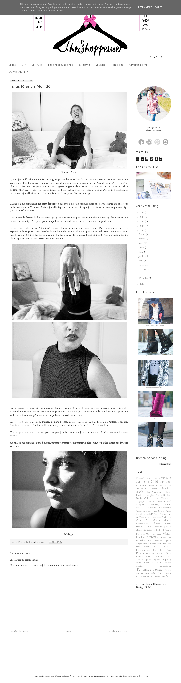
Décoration (144, 517)
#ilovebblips (140, 478)
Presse (169, 550)
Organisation (141, 543)
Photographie (143, 550)
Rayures (152, 553)
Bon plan (149, 495)
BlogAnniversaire (154, 492)
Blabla (31, 542)
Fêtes (148, 520)
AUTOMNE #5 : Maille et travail (154, 325)
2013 (142, 217)
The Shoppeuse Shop (60, 65)
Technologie (164, 565)
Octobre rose (158, 540)
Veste (138, 577)
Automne (141, 488)
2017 (142, 283)
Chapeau (140, 504)
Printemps (39, 542)
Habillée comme (143, 523)
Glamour (157, 520)
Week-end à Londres (150, 576)
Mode (167, 533)
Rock (168, 553)
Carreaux (150, 501)
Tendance (143, 569)
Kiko (145, 530)
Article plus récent (20, 631)
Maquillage (150, 534)
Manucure (140, 534)
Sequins (156, 559)
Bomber (139, 495)
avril (141, 243)
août (141, 260)
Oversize (152, 543)
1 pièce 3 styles (153, 478)
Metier (159, 534)
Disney (156, 514)
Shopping (166, 559)
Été (167, 576)
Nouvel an (141, 540)
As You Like (165, 485)
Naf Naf (149, 537)
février (142, 234)
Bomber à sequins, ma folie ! (154, 387)
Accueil (68, 631)
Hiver (139, 526)
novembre (144, 273)
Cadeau (147, 498)
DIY (24, 65)
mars (141, 238)
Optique (168, 540)
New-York (167, 537)
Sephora (147, 559)
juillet (142, 256)
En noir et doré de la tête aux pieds (154, 449)
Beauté (155, 488)
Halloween (156, 523)
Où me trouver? (18, 72)
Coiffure (37, 65)
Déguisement (156, 517)
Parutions (117, 65)
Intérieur (158, 527)
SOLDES (160, 556)
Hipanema (166, 523)
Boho (168, 492)
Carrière (159, 501)
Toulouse (145, 573)
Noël (149, 540)
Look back (160, 530)
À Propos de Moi (138, 65)
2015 (142, 226)
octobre (143, 269)
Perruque (167, 547)
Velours (167, 573)
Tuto (160, 573)
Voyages (101, 65)
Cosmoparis (141, 511)
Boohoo (167, 495)
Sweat (158, 562)
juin (141, 251)
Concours (166, 507)
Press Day (158, 550)
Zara (162, 576)
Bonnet (159, 495)
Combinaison (154, 507)
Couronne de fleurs (156, 511)
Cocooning (154, 504)
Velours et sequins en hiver (154, 418)
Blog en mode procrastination (154, 356)
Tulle (153, 573)
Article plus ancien (117, 631)
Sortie (138, 562)
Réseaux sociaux (144, 556)
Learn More (145, 7)
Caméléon (156, 498)
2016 (18, 542)
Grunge (167, 520)
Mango (168, 530)
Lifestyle (84, 65)
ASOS (168, 482)
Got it (158, 7)
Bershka (24, 542)
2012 (142, 212)
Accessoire (141, 485)
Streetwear (148, 562)
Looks (12, 65)
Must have (140, 537)
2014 (142, 221)
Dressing (163, 514)
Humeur (148, 527)
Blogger (143, 675)
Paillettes (161, 543)
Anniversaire (153, 485)
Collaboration (141, 508)
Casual (167, 501)
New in (158, 537)
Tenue (157, 569)
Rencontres (161, 553)
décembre (144, 278)
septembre (144, 265)
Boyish (139, 498)
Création (144, 514)
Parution (157, 547)
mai (141, 247)
